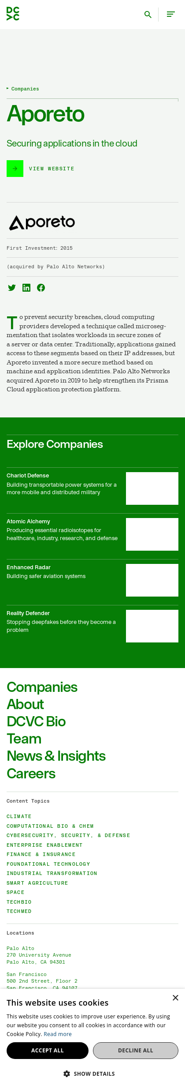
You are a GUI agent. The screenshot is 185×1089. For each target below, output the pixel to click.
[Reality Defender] (93, 628)
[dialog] (92, 1039)
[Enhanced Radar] (93, 582)
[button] (92, 1073)
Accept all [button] (47, 1050)
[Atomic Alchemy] (93, 536)
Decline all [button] (135, 1050)
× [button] (175, 998)
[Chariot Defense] (93, 490)
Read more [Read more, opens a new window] (58, 1034)
